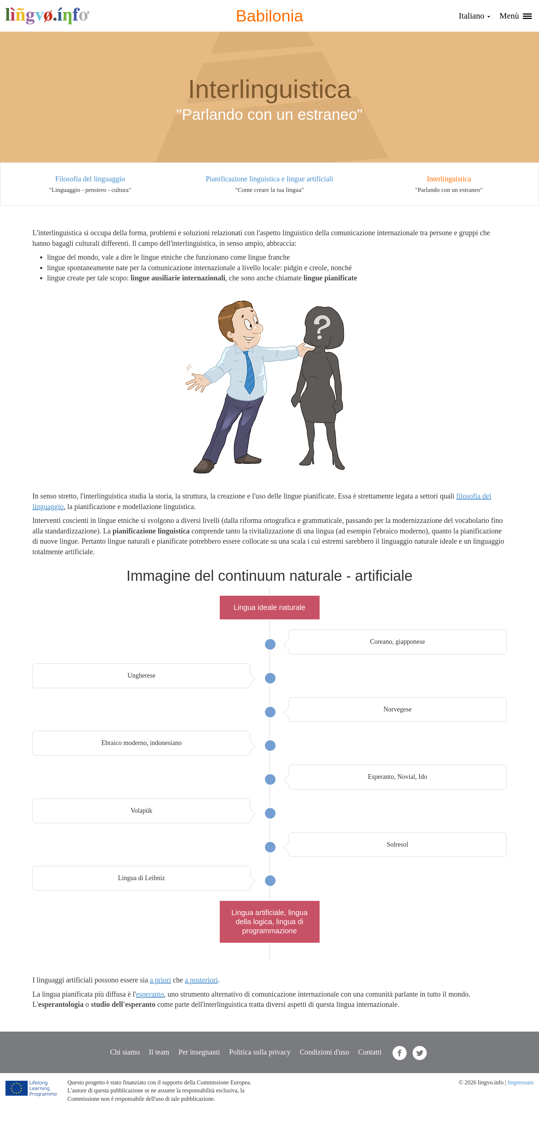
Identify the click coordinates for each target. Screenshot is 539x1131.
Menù (516, 15)
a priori (160, 980)
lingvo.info (47, 15)
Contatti (370, 1052)
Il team (159, 1052)
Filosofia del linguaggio (90, 179)
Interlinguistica (449, 179)
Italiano (474, 15)
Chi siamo (125, 1052)
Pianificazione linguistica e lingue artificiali (269, 179)
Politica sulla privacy (260, 1052)
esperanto (150, 994)
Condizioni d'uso (324, 1052)
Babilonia (269, 16)
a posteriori (201, 980)
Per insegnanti (199, 1052)
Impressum (521, 1082)
